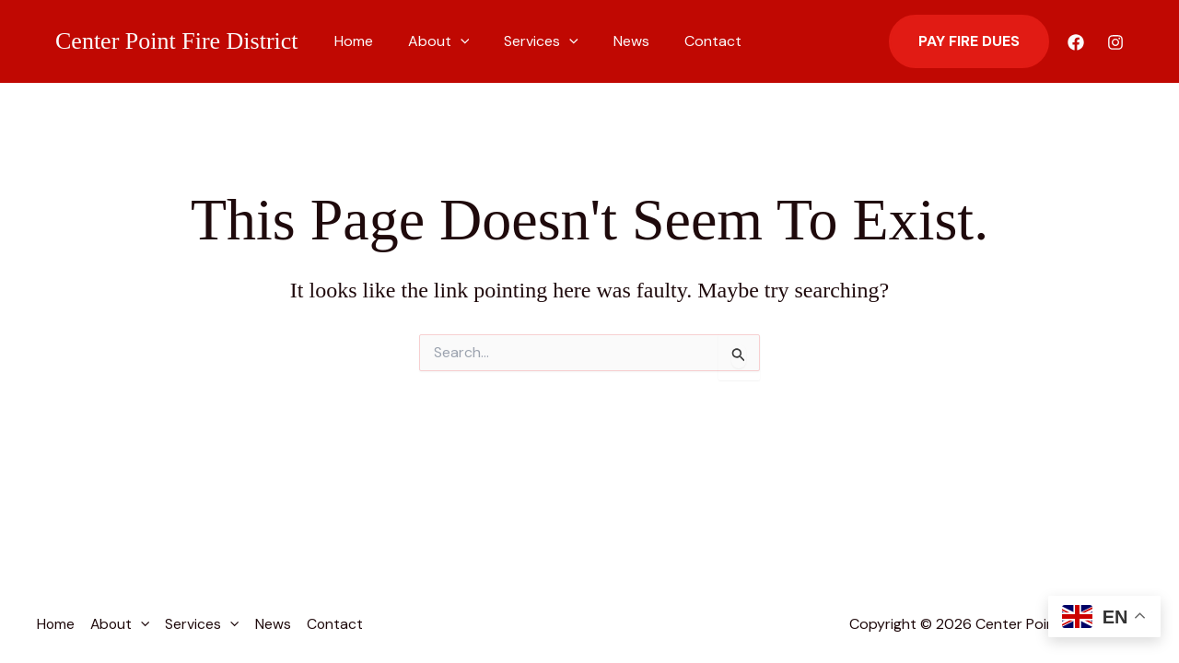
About (430, 41)
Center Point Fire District (176, 41)
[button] (452, 41)
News (612, 41)
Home (351, 41)
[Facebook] (1076, 42)
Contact (688, 41)
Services (527, 41)
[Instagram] (1115, 42)
